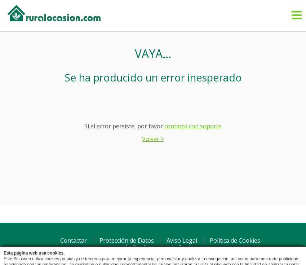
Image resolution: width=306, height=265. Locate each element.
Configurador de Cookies (166, 247)
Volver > (153, 139)
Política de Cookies (235, 240)
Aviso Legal (182, 240)
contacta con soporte (193, 126)
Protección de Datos (126, 240)
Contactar (73, 240)
